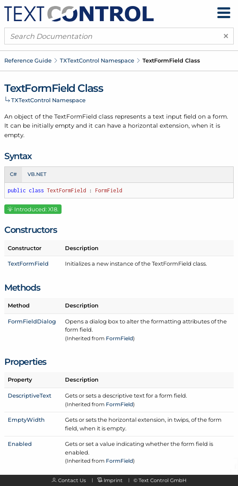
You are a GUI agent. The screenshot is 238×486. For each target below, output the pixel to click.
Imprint (113, 480)
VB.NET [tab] (37, 174)
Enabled (20, 443)
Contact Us (72, 480)
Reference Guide (28, 60)
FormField (119, 338)
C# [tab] (13, 174)
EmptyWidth (26, 419)
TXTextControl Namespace (97, 60)
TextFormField (28, 263)
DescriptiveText (29, 395)
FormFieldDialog (32, 321)
